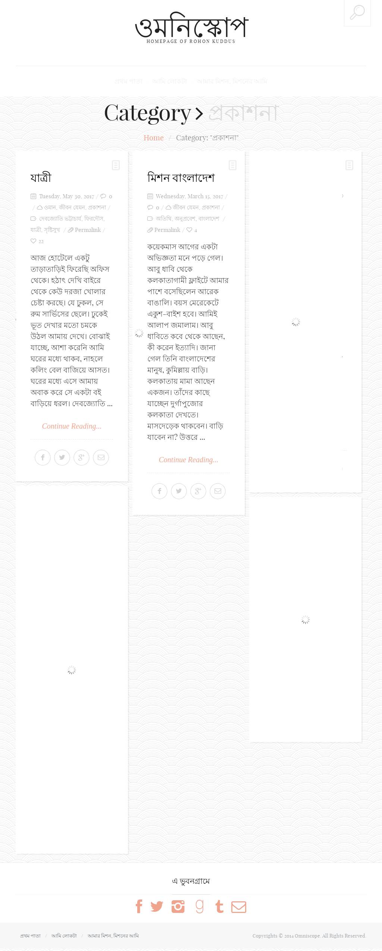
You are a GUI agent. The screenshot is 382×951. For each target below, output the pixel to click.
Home (154, 137)
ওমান (50, 207)
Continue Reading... (72, 426)
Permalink (88, 229)
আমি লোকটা (169, 81)
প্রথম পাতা (129, 81)
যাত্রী (41, 178)
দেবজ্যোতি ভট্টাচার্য (60, 218)
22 (41, 241)
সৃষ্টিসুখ (52, 229)
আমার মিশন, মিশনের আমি (232, 81)
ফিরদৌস (93, 218)
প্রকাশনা (97, 207)
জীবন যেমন (72, 207)
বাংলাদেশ (208, 218)
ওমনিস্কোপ (191, 27)
